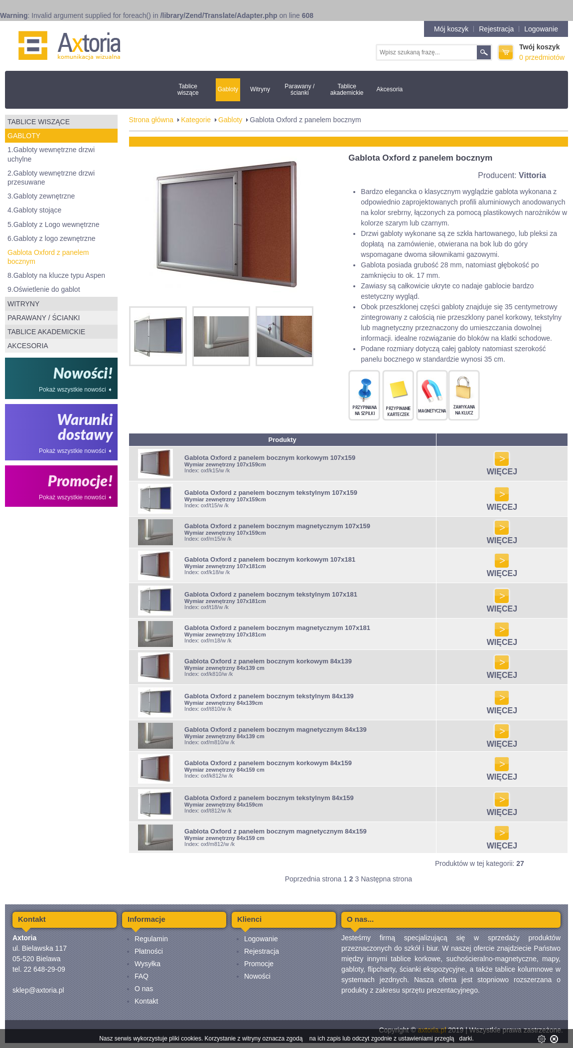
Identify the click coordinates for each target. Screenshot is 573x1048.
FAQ (141, 976)
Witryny (260, 89)
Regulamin (151, 939)
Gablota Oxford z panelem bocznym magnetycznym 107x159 (277, 526)
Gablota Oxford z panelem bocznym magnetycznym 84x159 (275, 831)
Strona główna (151, 120)
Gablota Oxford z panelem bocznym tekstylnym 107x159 (270, 492)
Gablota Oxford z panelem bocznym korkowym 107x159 (269, 457)
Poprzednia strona (313, 879)
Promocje (259, 964)
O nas (144, 989)
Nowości (257, 976)
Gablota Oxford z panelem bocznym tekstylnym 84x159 (269, 798)
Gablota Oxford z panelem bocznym (48, 256)
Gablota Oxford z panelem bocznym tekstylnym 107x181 (270, 594)
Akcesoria (390, 89)
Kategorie (196, 120)
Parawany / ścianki (299, 89)
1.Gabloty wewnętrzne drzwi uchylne (51, 154)
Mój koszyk (451, 29)
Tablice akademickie (347, 89)
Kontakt (146, 1001)
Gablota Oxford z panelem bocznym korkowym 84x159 (268, 763)
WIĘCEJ (502, 468)
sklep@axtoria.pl (38, 990)
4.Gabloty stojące (34, 210)
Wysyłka (147, 964)
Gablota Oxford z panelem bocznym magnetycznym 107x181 (277, 627)
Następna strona (386, 879)
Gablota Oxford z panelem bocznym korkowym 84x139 (268, 661)
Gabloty (228, 89)
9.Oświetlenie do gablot (43, 289)
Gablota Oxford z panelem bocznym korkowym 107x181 (269, 559)
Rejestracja (496, 29)
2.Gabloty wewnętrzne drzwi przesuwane (51, 177)
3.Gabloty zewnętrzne (41, 196)
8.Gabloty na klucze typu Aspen (56, 275)
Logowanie (541, 29)
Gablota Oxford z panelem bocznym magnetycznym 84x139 (275, 729)
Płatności (149, 951)
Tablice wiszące (188, 89)
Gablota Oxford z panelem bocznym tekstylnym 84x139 (269, 696)
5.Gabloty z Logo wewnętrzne (53, 224)
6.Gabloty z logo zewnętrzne (51, 238)
